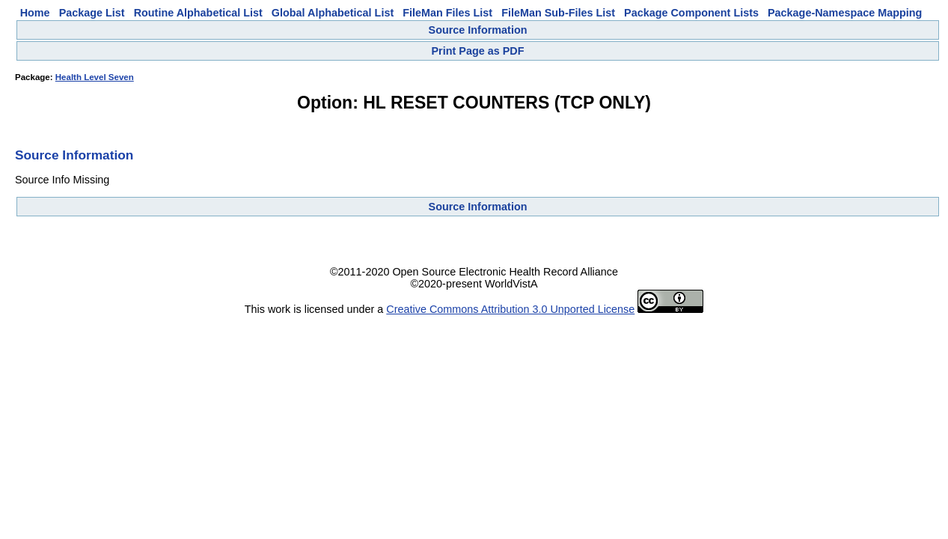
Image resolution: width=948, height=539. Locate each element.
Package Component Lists (691, 13)
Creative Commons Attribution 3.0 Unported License (510, 309)
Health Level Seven (94, 77)
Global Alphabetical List (333, 13)
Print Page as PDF (478, 51)
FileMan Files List (447, 13)
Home (35, 13)
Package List (92, 13)
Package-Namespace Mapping (845, 13)
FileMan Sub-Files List (558, 13)
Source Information (478, 30)
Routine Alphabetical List (198, 13)
